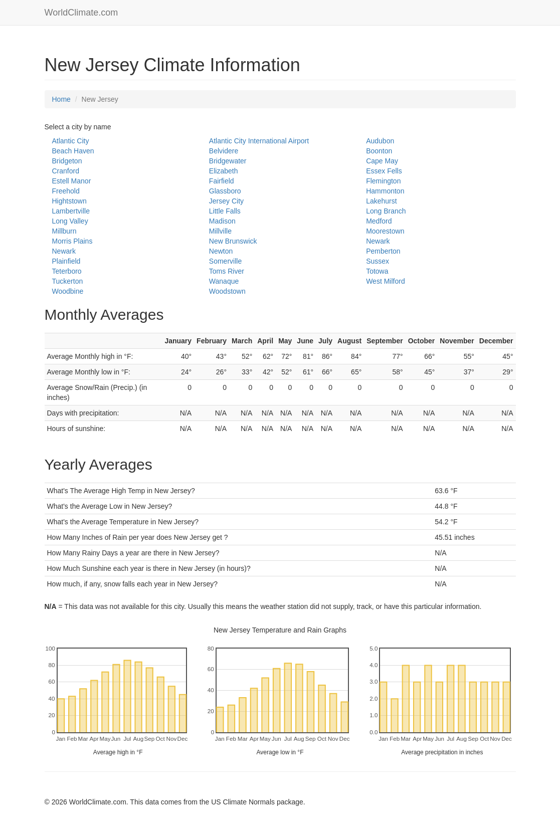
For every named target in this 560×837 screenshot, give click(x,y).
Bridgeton (67, 161)
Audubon (380, 141)
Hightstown (69, 201)
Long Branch (386, 211)
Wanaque (224, 281)
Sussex (377, 261)
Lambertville (71, 211)
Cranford (65, 171)
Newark (378, 241)
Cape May (382, 161)
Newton (221, 251)
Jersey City (226, 201)
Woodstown (227, 291)
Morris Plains (72, 241)
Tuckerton (67, 281)
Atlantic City (70, 141)
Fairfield (221, 181)
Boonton (379, 151)
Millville (220, 231)
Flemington (383, 181)
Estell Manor (71, 181)
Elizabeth (223, 171)
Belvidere (223, 151)
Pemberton (383, 251)
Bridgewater (228, 161)
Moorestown (385, 231)
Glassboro (225, 191)
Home (61, 99)
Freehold (66, 191)
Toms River (226, 271)
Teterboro (67, 271)
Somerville (225, 261)
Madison (222, 221)
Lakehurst (381, 201)
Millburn (64, 231)
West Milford (385, 281)
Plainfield (66, 261)
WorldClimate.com (81, 13)
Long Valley (70, 221)
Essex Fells (384, 171)
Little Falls (225, 211)
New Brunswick (233, 241)
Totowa (377, 271)
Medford (379, 221)
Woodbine (68, 291)
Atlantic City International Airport (259, 141)
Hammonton (385, 191)
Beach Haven (73, 151)
